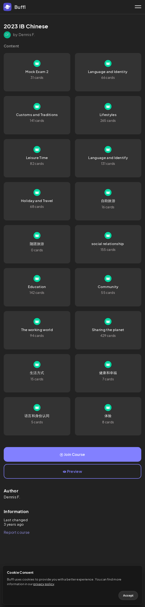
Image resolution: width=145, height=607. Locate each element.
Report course (17, 532)
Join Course (72, 454)
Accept (128, 595)
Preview (72, 471)
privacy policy (43, 584)
